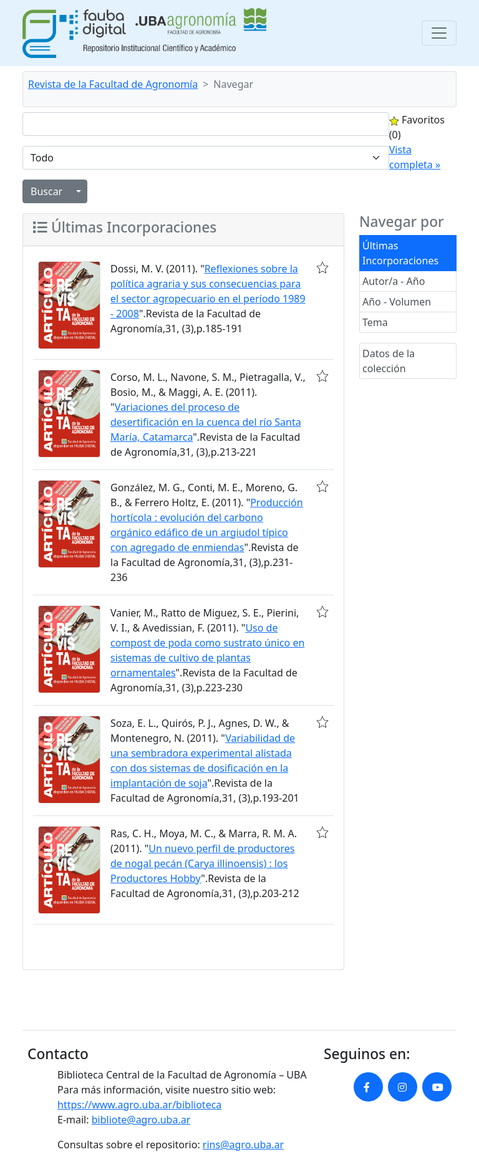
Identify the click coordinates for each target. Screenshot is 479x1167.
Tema (375, 322)
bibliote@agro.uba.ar (141, 1119)
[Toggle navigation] (439, 33)
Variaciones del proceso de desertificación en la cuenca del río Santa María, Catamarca (205, 422)
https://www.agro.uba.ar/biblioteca (139, 1105)
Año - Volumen (396, 302)
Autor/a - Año (393, 281)
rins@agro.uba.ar (243, 1144)
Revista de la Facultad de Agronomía (113, 84)
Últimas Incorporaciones (400, 253)
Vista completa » (414, 157)
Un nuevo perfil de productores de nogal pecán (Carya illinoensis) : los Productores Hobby (202, 863)
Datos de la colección (388, 361)
